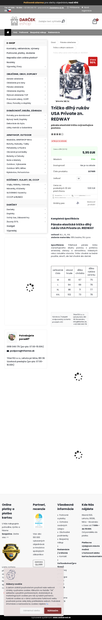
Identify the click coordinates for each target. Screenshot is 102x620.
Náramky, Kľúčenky (16, 188)
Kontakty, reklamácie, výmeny (23, 48)
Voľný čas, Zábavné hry (18, 217)
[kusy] (55, 395)
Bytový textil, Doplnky (17, 119)
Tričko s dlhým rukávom (63, 47)
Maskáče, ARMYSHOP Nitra (19, 139)
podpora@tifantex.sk (22, 350)
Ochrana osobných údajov (62, 525)
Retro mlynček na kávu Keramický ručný (33, 280)
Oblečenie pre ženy (16, 82)
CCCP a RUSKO (15, 197)
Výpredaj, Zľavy (14, 66)
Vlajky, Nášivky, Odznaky (18, 184)
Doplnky (10, 213)
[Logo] (23, 21)
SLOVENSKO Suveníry (16, 192)
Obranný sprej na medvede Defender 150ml (86, 460)
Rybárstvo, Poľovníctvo (18, 172)
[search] (63, 21)
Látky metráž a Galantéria (19, 127)
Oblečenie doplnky (16, 91)
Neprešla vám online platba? (22, 57)
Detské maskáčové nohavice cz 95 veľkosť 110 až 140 (62, 454)
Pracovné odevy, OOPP (18, 99)
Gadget (11, 226)
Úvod (53, 42)
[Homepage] (8, 33)
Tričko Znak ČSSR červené (61, 369)
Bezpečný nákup (38, 32)
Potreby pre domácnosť (18, 115)
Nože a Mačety (14, 160)
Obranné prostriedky (17, 152)
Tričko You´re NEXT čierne (86, 369)
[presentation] (52, 373)
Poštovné (23, 32)
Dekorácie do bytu (16, 123)
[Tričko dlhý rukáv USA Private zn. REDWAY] (74, 80)
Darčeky (10, 209)
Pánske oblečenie (15, 87)
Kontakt (63, 556)
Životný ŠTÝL (12, 221)
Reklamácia (54, 32)
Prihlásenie (75, 7)
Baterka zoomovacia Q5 (33, 311)
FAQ (15, 32)
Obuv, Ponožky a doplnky (19, 103)
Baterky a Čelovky (15, 156)
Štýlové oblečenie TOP (17, 95)
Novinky (11, 62)
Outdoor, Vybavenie (16, 164)
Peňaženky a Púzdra (16, 148)
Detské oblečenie (15, 78)
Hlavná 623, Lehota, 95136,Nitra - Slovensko (90, 518)
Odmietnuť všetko (31, 610)
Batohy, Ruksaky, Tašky (18, 144)
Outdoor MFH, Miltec (16, 168)
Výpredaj (11, 230)
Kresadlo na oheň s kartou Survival (31, 256)
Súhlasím (52, 610)
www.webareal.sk (62, 617)
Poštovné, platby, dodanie (21, 53)
